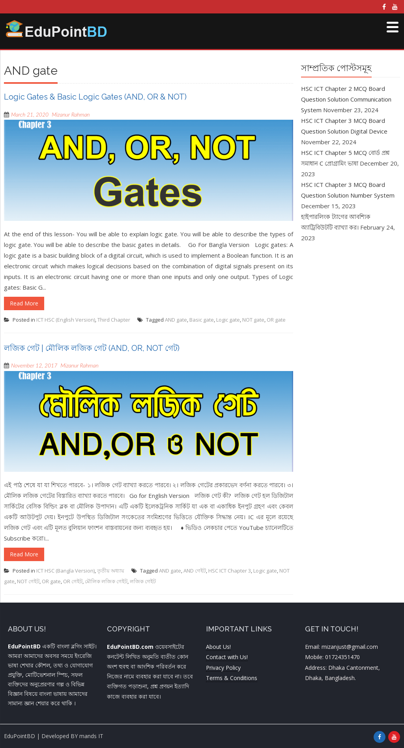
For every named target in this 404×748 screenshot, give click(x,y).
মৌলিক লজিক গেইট (106, 581)
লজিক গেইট (143, 581)
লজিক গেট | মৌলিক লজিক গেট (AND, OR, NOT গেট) (92, 348)
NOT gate (253, 319)
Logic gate (228, 319)
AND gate (176, 319)
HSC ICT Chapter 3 (229, 570)
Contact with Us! (227, 657)
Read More (24, 303)
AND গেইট (194, 570)
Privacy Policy (223, 667)
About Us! (218, 646)
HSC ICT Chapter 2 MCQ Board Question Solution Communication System (346, 99)
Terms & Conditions (231, 678)
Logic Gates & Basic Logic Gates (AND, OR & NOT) (95, 97)
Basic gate (201, 319)
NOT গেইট (28, 581)
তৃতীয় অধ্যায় (110, 570)
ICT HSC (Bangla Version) (65, 570)
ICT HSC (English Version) (65, 319)
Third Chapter (113, 319)
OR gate (276, 319)
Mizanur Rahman (71, 114)
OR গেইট (72, 581)
